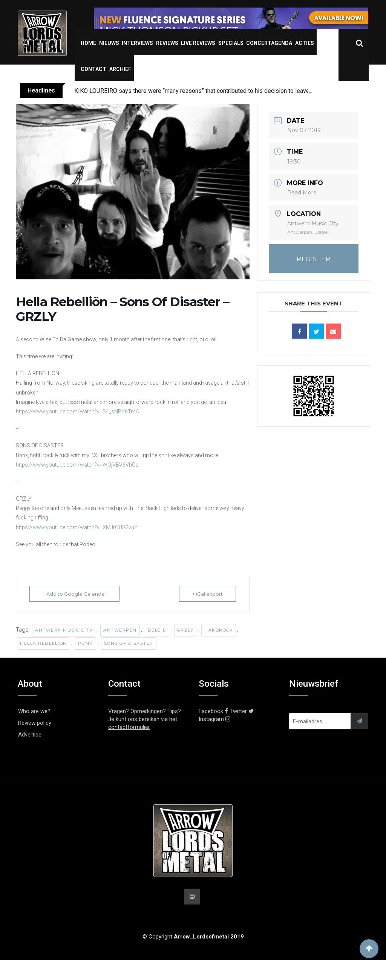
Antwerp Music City (63, 630)
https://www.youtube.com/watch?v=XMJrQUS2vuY (77, 527)
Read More (302, 192)
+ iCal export (207, 594)
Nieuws (109, 43)
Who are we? (34, 711)
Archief (120, 69)
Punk (85, 643)
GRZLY (185, 630)
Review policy (34, 723)
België (157, 630)
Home (88, 43)
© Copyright (193, 936)
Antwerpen (120, 630)
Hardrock (218, 630)
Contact (93, 69)
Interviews (137, 43)
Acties (304, 43)
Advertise (29, 734)
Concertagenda (269, 43)
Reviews (167, 43)
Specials (231, 43)
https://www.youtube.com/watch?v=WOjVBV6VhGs (77, 465)
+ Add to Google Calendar (74, 594)
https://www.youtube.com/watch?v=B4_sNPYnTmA (77, 411)
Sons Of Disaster (128, 643)
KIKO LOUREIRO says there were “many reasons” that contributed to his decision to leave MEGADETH (208, 90)
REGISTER (313, 259)
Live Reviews (198, 43)
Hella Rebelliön (43, 643)
